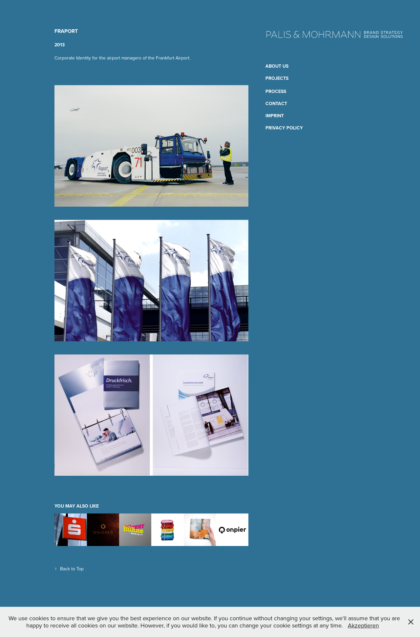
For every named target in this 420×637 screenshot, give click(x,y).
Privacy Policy (284, 128)
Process (275, 91)
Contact (276, 103)
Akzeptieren (363, 625)
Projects (276, 78)
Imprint (274, 115)
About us (276, 66)
